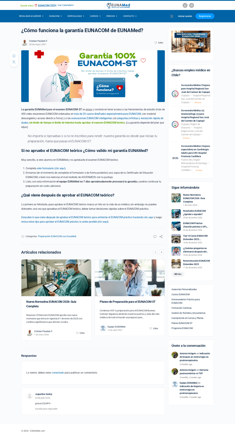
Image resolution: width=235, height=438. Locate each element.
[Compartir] (161, 237)
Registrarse (205, 16)
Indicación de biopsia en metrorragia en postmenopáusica (195, 357)
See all (178, 274)
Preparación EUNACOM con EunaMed (57, 236)
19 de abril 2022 (115, 330)
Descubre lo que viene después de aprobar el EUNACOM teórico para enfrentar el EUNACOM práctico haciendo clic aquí (87, 217)
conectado (58, 372)
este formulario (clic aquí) (51, 168)
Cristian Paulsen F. (38, 41)
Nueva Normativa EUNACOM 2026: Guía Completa (194, 198)
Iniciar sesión (185, 16)
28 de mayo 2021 (38, 44)
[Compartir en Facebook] (14, 56)
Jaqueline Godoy (43, 394)
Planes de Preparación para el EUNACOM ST (128, 301)
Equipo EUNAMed (116, 326)
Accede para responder (46, 408)
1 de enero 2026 (41, 334)
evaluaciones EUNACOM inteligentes (91, 118)
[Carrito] (172, 16)
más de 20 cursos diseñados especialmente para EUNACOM (107, 113)
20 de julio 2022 (42, 398)
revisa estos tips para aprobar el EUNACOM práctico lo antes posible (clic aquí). (65, 221)
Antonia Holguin (188, 353)
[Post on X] (14, 62)
